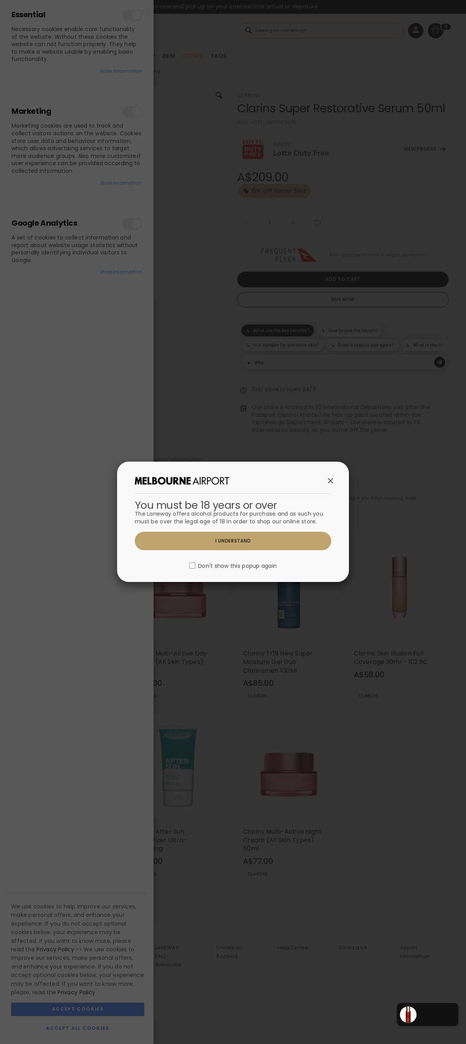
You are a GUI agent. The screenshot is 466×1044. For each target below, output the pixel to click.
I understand (233, 541)
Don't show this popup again (237, 566)
